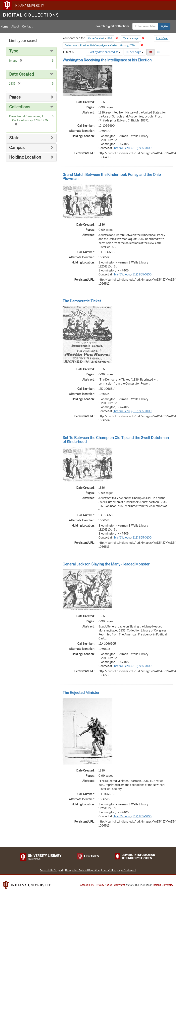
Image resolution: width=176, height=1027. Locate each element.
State (14, 137)
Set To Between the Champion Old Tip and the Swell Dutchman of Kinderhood (116, 439)
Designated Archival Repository (82, 870)
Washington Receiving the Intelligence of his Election (107, 60)
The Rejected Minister (81, 692)
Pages (15, 97)
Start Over (162, 38)
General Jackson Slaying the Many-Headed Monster (106, 564)
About (15, 26)
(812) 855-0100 (141, 148)
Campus (17, 147)
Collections (19, 107)
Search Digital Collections (112, 26)
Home (4, 26)
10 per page (134, 52)
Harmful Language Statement (119, 870)
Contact (27, 26)
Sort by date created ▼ (104, 52)
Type (13, 51)
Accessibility (87, 885)
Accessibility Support (51, 870)
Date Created (21, 74)
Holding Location (25, 157)
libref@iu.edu (121, 148)
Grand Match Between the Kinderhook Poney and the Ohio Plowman (112, 176)
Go (164, 26)
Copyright (119, 885)
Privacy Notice (104, 885)
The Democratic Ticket (82, 301)
